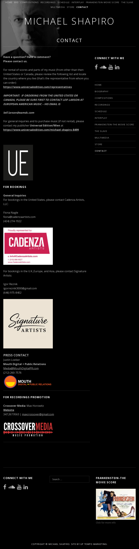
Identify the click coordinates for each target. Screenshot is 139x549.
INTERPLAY (78, 2)
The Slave (127, 2)
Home (8, 2)
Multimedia (58, 7)
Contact (82, 7)
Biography (101, 91)
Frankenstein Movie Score (103, 2)
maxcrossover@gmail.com (38, 414)
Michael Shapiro (69, 21)
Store (70, 7)
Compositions (29, 2)
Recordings (48, 2)
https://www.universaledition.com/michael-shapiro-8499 (41, 130)
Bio (16, 2)
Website (8, 410)
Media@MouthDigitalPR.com (21, 368)
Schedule (64, 2)
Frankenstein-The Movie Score (114, 124)
